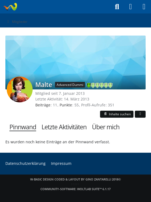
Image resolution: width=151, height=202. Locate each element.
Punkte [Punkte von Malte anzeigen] (66, 104)
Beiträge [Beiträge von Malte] (42, 104)
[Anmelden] (130, 6)
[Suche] (117, 6)
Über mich (105, 127)
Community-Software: (75, 189)
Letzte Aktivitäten (64, 127)
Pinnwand (22, 127)
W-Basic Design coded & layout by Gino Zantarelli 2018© (75, 179)
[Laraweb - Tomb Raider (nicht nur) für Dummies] (10, 6)
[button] (116, 114)
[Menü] (144, 6)
